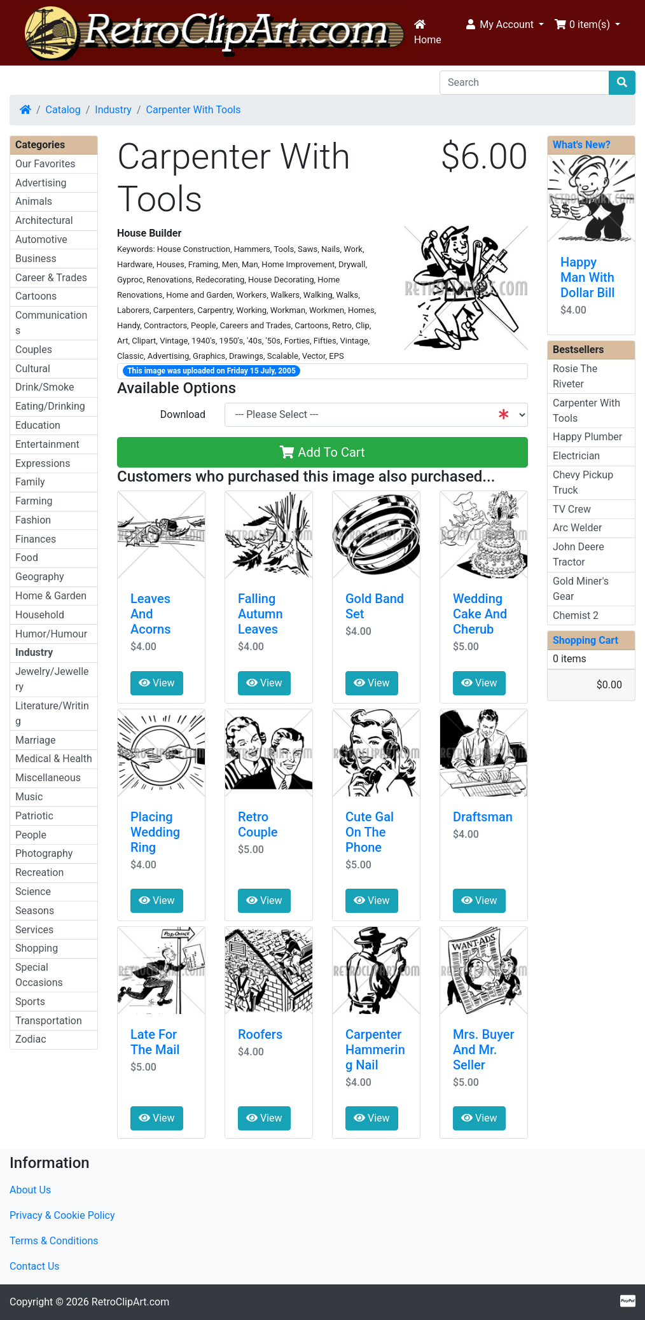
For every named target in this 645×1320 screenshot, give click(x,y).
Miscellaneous (48, 778)
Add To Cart (322, 452)
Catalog (63, 110)
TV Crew (572, 509)
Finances (35, 539)
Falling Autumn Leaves (260, 614)
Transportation (48, 1021)
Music (29, 797)
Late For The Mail (154, 1042)
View (157, 683)
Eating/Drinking (50, 406)
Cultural (32, 369)
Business (36, 259)
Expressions (42, 463)
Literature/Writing (52, 713)
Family (30, 482)
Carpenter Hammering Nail (375, 1050)
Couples (33, 350)
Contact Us (35, 1266)
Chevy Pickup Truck (583, 482)
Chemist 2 (576, 615)
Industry (113, 110)
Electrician (576, 456)
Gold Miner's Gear (581, 588)
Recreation (39, 872)
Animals (33, 201)
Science (33, 892)
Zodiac (30, 1039)
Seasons (34, 911)
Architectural (44, 220)
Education (37, 425)
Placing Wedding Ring (155, 832)
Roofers (260, 1034)
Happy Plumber (587, 437)
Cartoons (36, 296)
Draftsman (483, 816)
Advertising (41, 183)
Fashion (33, 520)
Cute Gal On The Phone (369, 832)
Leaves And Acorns (150, 614)
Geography (39, 577)
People (30, 835)
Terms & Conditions (54, 1241)
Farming (33, 501)
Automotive (41, 239)
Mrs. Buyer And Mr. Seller (484, 1050)
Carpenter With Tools (193, 110)
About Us (30, 1190)
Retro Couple (258, 824)
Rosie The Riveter (575, 376)
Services (34, 930)
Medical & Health (53, 759)
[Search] (524, 83)
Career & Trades (51, 278)
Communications (51, 323)
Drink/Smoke (44, 387)
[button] (504, 25)
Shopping (36, 948)
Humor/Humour (51, 634)
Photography (44, 853)
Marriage (35, 740)
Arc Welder (577, 528)
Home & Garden (51, 596)
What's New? (582, 145)
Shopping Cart (585, 640)
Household (39, 615)
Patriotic (34, 816)
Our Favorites (45, 164)
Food (26, 558)
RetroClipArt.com (130, 1302)
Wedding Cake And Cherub (480, 614)
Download (182, 414)
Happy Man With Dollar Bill (587, 277)
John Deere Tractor (578, 554)
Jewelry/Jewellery (52, 679)
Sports (30, 1002)
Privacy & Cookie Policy (62, 1215)
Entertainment (47, 444)
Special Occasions (39, 975)
